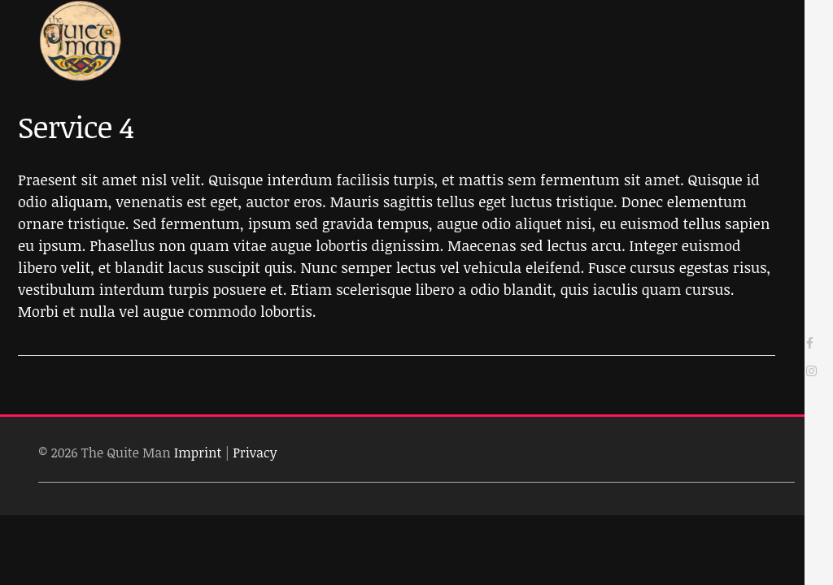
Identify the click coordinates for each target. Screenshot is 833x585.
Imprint (197, 453)
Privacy (255, 453)
